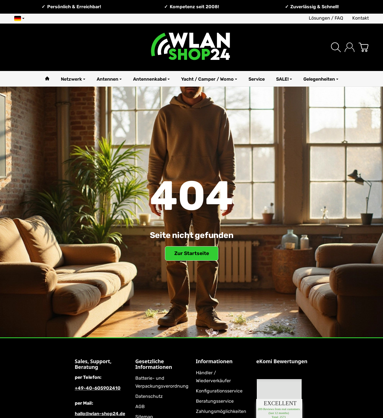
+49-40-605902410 (98, 388)
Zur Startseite (191, 253)
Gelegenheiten (320, 79)
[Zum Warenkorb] (363, 47)
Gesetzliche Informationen (153, 364)
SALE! (284, 79)
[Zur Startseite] (191, 47)
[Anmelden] (349, 47)
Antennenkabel (151, 79)
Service (257, 79)
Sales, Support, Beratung (93, 364)
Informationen (214, 361)
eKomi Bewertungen (281, 361)
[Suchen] (336, 47)
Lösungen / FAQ (326, 18)
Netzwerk (73, 79)
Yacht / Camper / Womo (209, 79)
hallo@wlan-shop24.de (100, 413)
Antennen (109, 79)
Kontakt (360, 18)
